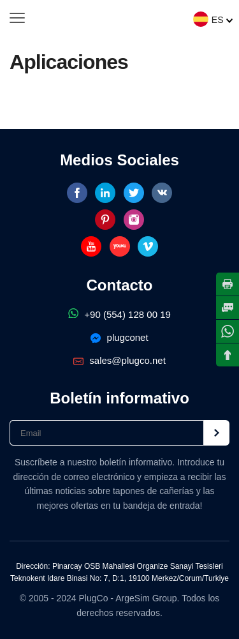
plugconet (119, 337)
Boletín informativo (119, 398)
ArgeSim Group (146, 598)
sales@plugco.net (119, 360)
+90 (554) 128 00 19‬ (119, 314)
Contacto (120, 285)
